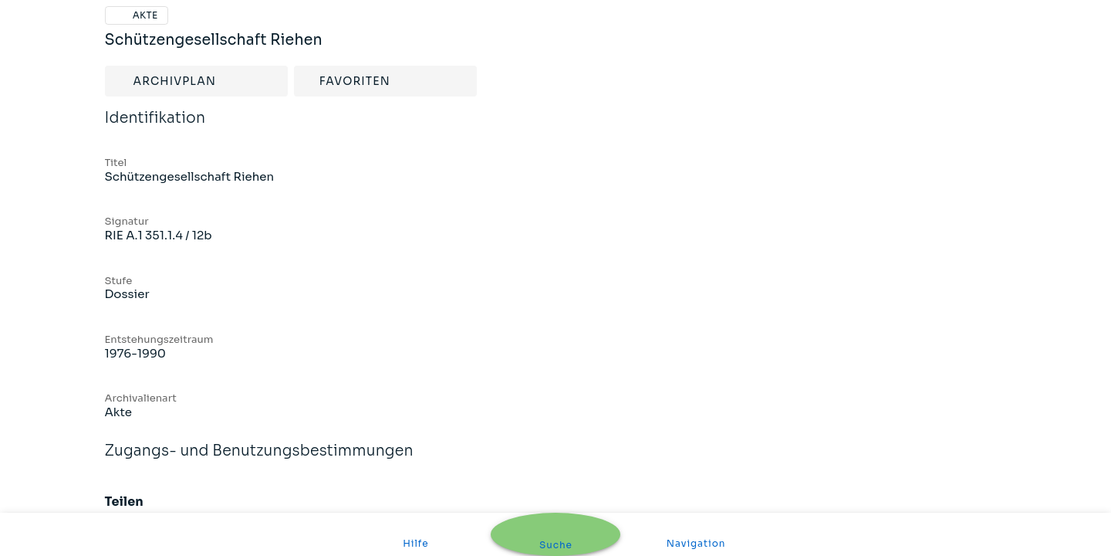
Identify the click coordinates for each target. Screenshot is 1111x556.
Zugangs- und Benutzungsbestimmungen (259, 461)
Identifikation (155, 128)
